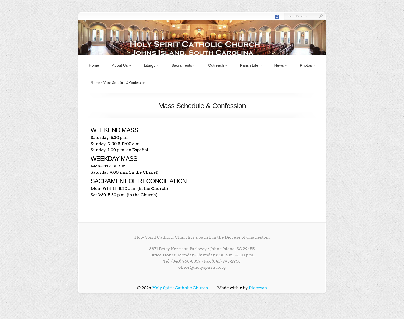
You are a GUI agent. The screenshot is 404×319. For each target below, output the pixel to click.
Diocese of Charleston (247, 237)
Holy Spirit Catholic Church (180, 287)
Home (94, 65)
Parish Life (250, 65)
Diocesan (258, 287)
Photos (307, 65)
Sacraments (183, 65)
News (280, 65)
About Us (121, 65)
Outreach (217, 65)
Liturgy (151, 65)
